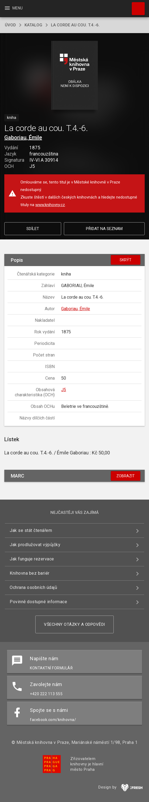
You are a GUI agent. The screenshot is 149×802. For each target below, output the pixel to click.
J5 (63, 389)
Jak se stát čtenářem (31, 530)
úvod (10, 25)
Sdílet (32, 228)
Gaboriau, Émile (23, 137)
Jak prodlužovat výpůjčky (35, 544)
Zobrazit (125, 476)
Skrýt (125, 260)
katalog (33, 25)
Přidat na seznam (104, 228)
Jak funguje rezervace (32, 558)
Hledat (136, 6)
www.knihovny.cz (50, 204)
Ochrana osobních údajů (33, 587)
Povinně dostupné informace (38, 601)
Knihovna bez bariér (30, 573)
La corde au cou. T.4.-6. (75, 25)
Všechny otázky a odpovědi (74, 624)
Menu (13, 8)
